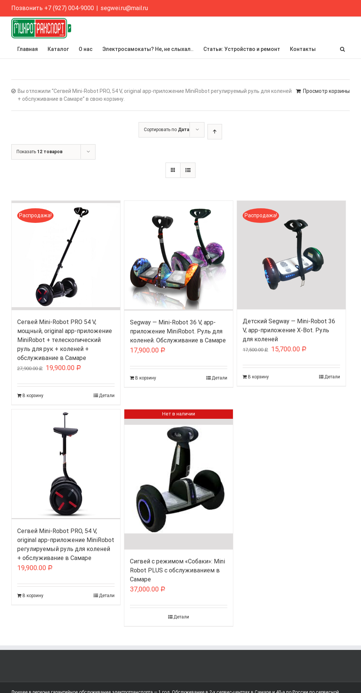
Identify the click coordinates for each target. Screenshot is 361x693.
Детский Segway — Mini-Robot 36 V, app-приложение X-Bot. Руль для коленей (289, 330)
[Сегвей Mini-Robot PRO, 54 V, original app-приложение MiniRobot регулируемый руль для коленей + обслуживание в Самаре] (66, 464)
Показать (39, 151)
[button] (342, 49)
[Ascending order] (214, 131)
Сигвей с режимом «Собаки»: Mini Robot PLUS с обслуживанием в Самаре (177, 570)
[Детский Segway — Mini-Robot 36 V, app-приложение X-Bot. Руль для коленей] (291, 255)
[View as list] (187, 170)
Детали (107, 395)
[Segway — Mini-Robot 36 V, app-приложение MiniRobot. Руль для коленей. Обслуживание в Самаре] (178, 256)
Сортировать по (166, 129)
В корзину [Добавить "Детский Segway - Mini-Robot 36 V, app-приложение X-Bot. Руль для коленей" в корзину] (258, 376)
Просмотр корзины (326, 91)
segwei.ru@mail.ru (124, 8)
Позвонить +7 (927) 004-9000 (52, 8)
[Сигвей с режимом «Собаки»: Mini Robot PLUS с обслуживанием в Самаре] (178, 479)
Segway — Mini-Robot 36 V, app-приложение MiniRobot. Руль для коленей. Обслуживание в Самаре (178, 331)
